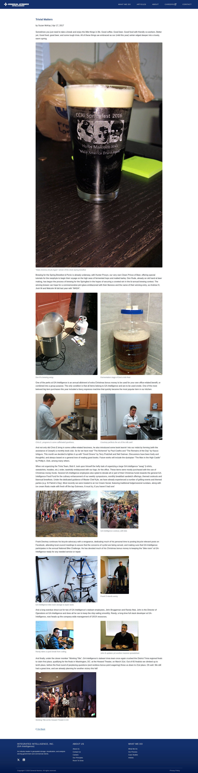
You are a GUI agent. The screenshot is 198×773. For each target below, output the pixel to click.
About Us (76, 749)
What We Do (124, 4)
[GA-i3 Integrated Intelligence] (16, 4)
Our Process (132, 752)
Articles (141, 4)
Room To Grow (78, 761)
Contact (187, 4)
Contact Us (77, 752)
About (155, 4)
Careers (171, 4)
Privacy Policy (175, 770)
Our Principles (78, 758)
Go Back (40, 729)
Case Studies (133, 755)
